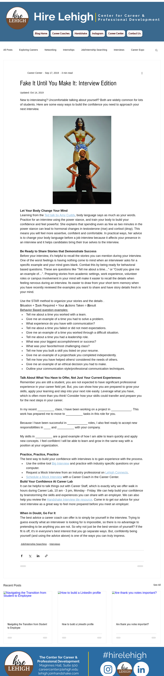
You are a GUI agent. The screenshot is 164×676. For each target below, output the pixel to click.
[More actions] (142, 73)
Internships (68, 49)
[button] (156, 50)
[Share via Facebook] (21, 555)
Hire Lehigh (64, 16)
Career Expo (137, 49)
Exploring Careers (28, 49)
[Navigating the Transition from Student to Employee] (28, 604)
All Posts (7, 49)
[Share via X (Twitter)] (29, 555)
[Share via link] (46, 555)
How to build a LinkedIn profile (78, 624)
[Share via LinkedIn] (38, 555)
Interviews (119, 49)
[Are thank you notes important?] (136, 604)
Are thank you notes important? (132, 624)
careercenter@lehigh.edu (58, 669)
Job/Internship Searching (94, 49)
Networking (50, 49)
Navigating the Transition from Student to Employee (27, 626)
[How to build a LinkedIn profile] (82, 604)
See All (157, 585)
